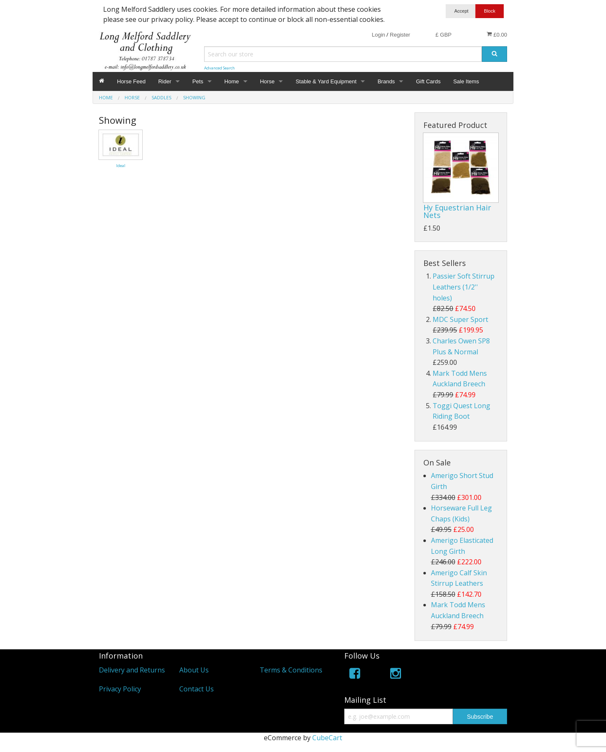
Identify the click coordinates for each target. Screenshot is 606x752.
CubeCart (327, 737)
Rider (164, 81)
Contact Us (196, 689)
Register (400, 35)
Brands (386, 81)
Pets (197, 81)
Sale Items (466, 81)
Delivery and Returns (132, 670)
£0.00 (496, 34)
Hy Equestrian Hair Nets (457, 211)
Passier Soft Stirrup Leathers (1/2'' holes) (463, 286)
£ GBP (444, 35)
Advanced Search (219, 68)
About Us (194, 670)
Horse (267, 81)
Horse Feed (131, 81)
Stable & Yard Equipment (325, 81)
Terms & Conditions (291, 670)
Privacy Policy (120, 689)
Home (231, 81)
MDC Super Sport (460, 319)
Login (378, 35)
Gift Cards (428, 81)
